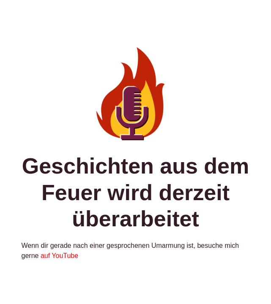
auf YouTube (59, 255)
